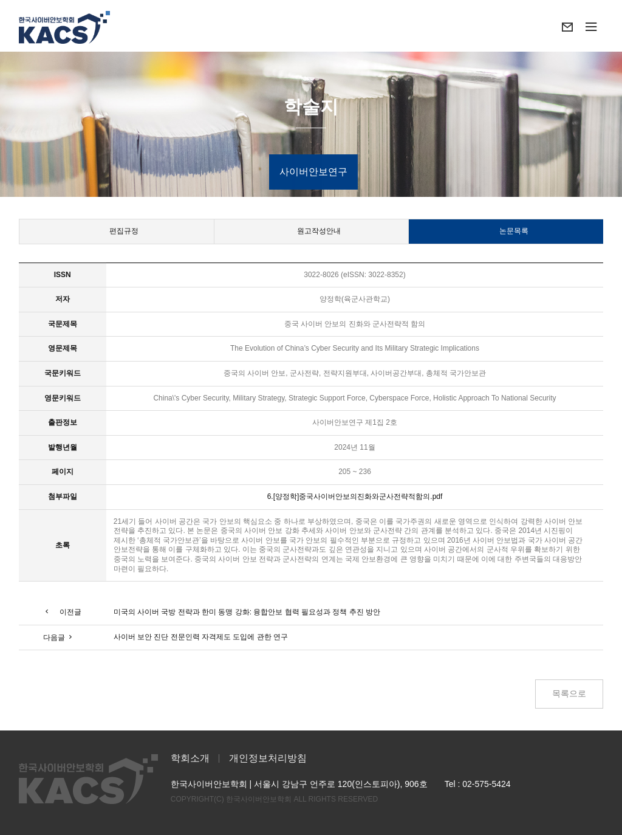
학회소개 (190, 758)
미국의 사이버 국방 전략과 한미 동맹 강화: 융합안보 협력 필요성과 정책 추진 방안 (247, 612)
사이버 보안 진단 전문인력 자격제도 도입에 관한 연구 (201, 637)
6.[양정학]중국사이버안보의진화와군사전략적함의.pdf (355, 496)
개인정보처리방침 (268, 758)
